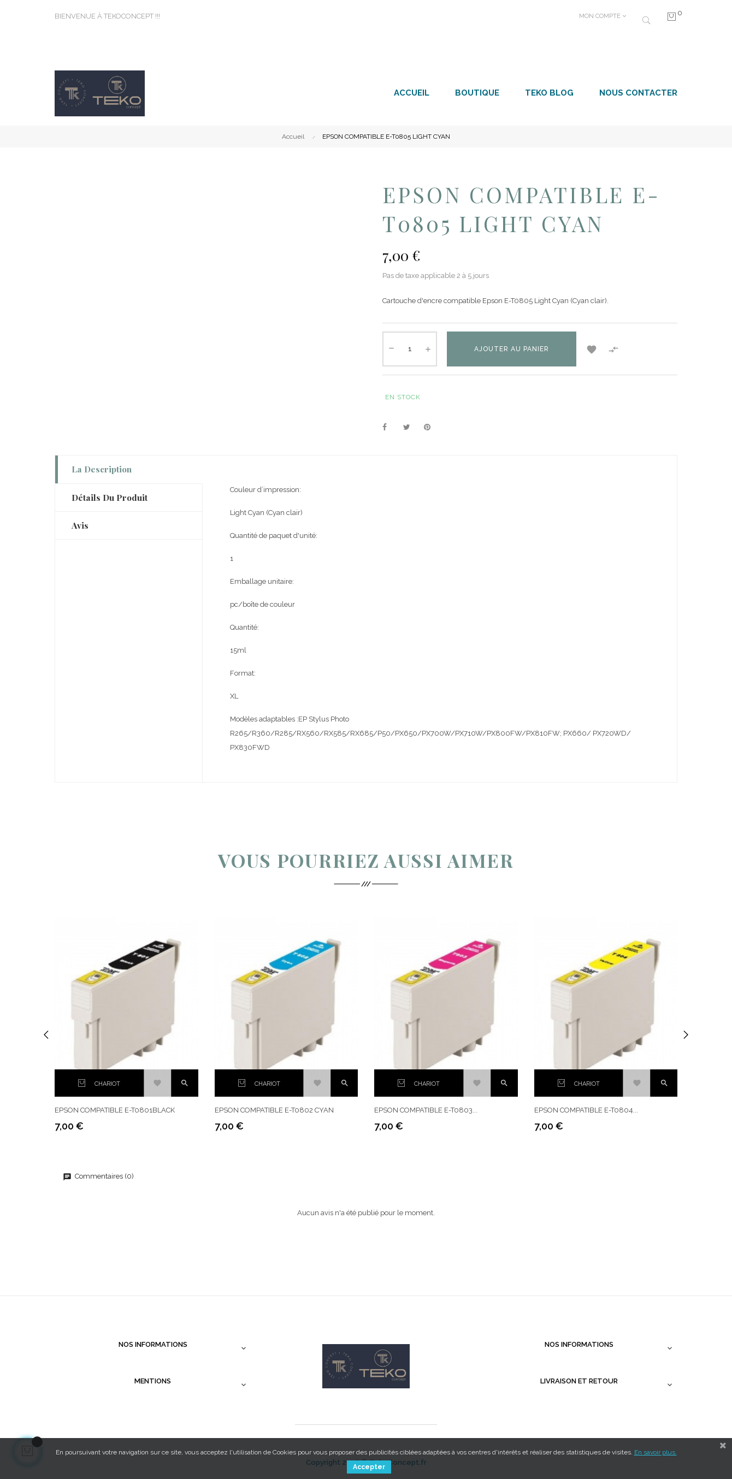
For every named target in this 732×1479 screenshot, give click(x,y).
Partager (390, 428)
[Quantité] (410, 349)
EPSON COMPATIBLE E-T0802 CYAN (274, 1110)
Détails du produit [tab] (109, 497)
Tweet (411, 428)
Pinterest (432, 428)
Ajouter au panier (511, 349)
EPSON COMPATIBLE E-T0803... (425, 1110)
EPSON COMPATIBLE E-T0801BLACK (115, 1110)
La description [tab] (102, 469)
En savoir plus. (655, 1452)
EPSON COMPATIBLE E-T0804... (586, 1110)
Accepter (369, 1467)
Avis (80, 525)
